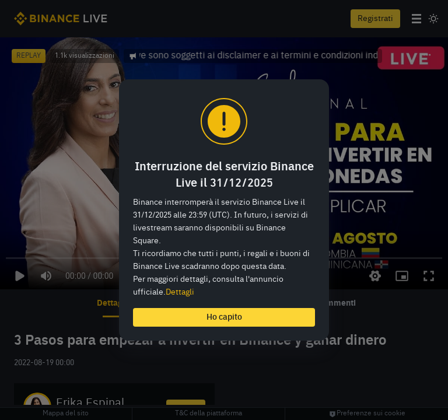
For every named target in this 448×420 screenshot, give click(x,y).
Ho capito (224, 317)
